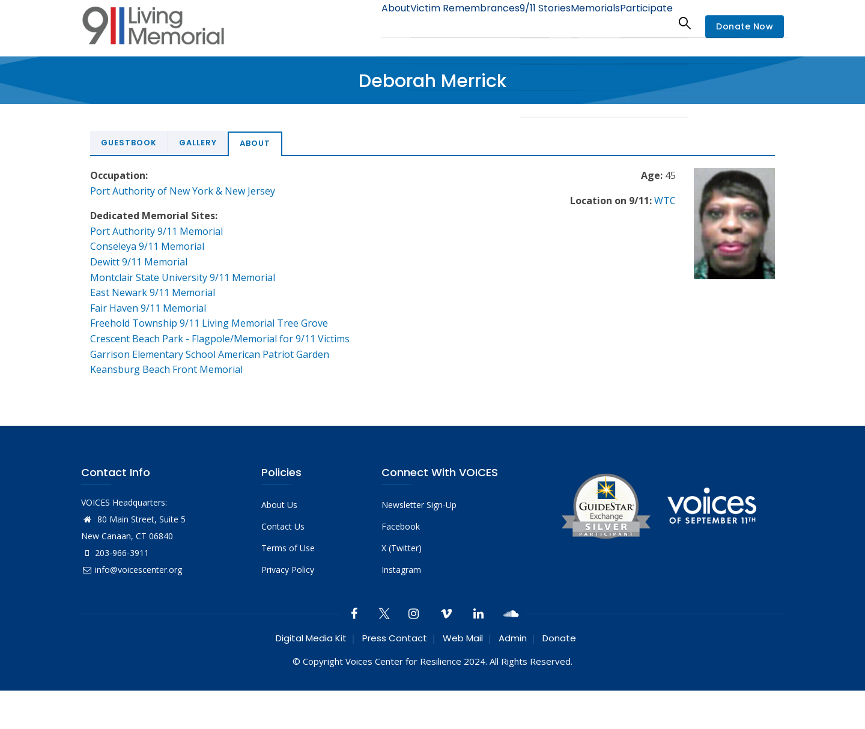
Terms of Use (288, 548)
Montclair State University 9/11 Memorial (182, 277)
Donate (559, 638)
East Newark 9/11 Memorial (152, 292)
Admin (513, 638)
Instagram (401, 569)
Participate (642, 22)
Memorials (582, 22)
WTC (665, 200)
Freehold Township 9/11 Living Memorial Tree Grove (209, 323)
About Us (279, 504)
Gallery (198, 142)
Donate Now (744, 26)
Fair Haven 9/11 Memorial (148, 308)
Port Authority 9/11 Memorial (156, 231)
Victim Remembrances (434, 22)
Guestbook (129, 142)
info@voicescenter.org (131, 569)
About (357, 22)
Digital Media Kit (311, 638)
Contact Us (283, 526)
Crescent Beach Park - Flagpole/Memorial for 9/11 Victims (220, 338)
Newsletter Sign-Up (419, 504)
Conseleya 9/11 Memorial (147, 246)
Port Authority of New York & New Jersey (182, 191)
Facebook (400, 526)
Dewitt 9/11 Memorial (138, 261)
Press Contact (394, 638)
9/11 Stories (522, 22)
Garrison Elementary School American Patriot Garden (209, 354)
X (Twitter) (401, 548)
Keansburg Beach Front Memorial (166, 369)
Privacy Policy (287, 569)
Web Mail (463, 638)
